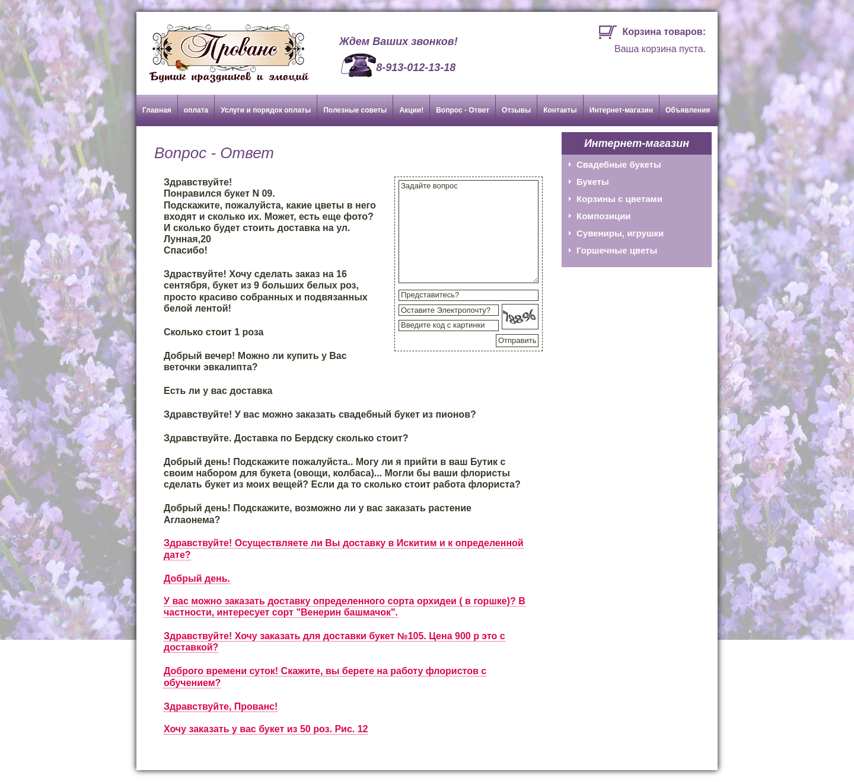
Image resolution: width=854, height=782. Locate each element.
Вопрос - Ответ (462, 110)
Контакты (560, 110)
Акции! (411, 110)
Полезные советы (355, 110)
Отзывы (516, 110)
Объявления (687, 110)
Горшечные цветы (616, 250)
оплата (196, 110)
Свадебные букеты (618, 164)
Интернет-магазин (621, 110)
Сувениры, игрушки (620, 233)
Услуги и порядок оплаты (266, 110)
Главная (156, 110)
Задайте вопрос (468, 231)
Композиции (603, 216)
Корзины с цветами (619, 199)
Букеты (592, 182)
